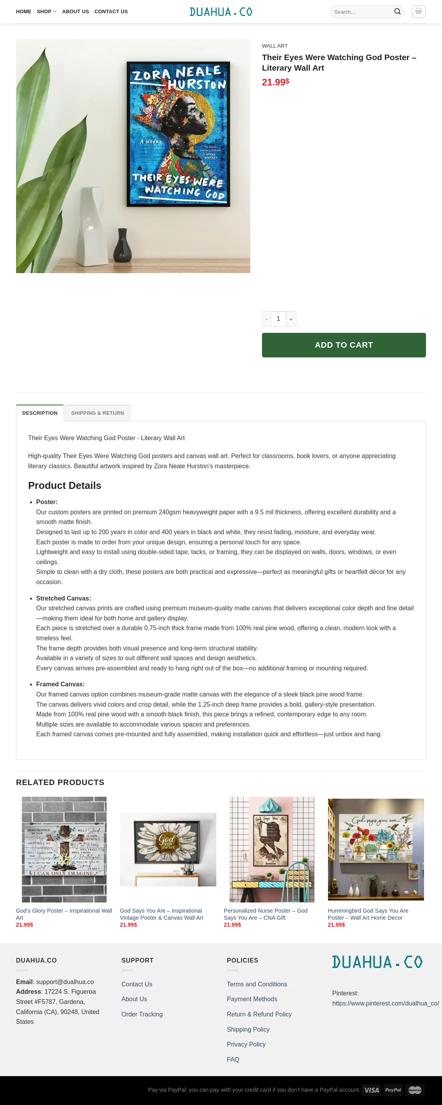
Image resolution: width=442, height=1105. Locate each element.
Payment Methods (252, 999)
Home (23, 11)
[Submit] (397, 11)
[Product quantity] (278, 319)
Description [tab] (39, 413)
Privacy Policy (246, 1044)
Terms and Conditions (257, 984)
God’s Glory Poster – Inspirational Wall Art (64, 914)
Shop (47, 11)
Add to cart (344, 344)
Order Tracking (142, 1014)
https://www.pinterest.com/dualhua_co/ (385, 1003)
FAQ (233, 1059)
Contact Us (111, 11)
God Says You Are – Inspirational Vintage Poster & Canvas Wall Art (161, 914)
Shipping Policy (248, 1029)
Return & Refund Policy (259, 1014)
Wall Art (275, 46)
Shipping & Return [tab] (97, 413)
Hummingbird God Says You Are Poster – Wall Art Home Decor (368, 914)
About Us (75, 11)
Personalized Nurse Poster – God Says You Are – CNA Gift (265, 914)
